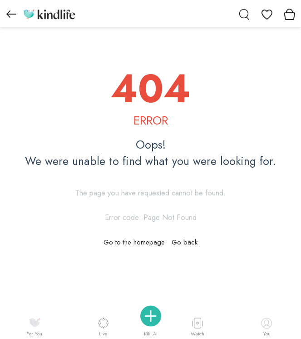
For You (34, 327)
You (266, 327)
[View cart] (289, 13)
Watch (197, 327)
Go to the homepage (134, 242)
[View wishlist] (267, 13)
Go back (184, 242)
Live (103, 327)
